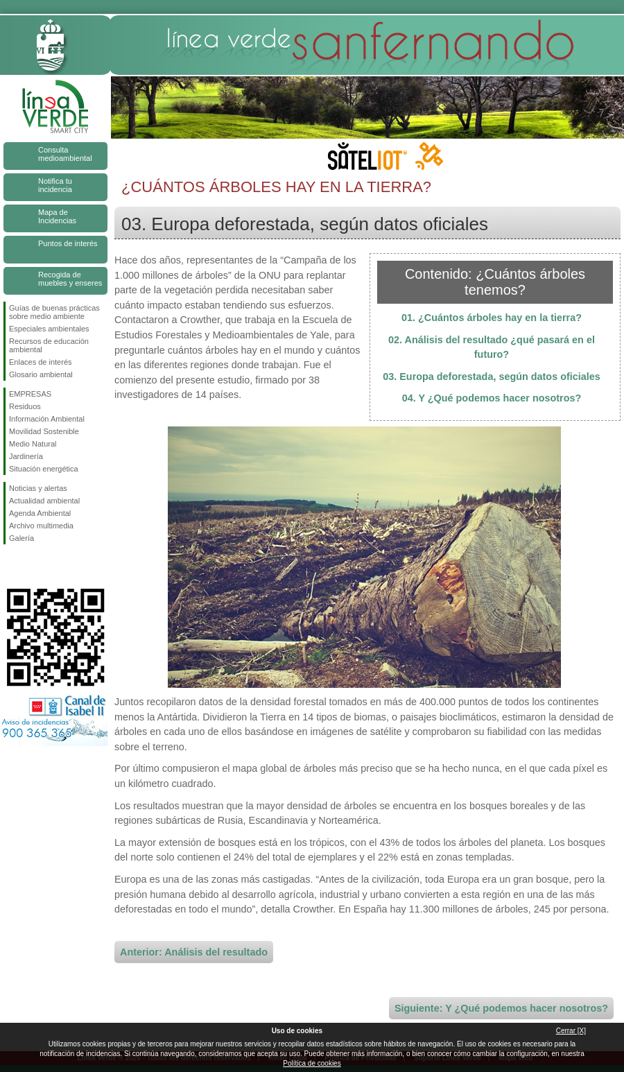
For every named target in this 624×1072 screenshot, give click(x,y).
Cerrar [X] (571, 1031)
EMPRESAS (30, 394)
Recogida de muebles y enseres (70, 278)
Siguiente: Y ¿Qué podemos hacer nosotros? (501, 1008)
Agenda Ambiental (40, 513)
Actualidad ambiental (44, 500)
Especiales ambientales (49, 329)
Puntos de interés (68, 243)
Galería (21, 538)
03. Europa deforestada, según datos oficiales (491, 376)
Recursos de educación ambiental (49, 345)
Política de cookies (311, 1063)
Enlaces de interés (40, 362)
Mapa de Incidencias (57, 216)
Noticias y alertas (38, 488)
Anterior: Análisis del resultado (194, 952)
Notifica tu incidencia (55, 185)
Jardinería (26, 456)
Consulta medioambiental (65, 154)
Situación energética (43, 469)
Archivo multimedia (41, 525)
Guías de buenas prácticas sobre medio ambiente (54, 312)
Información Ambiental (47, 419)
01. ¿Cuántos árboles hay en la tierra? (491, 317)
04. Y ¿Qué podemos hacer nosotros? (492, 398)
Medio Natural (32, 444)
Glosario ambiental (41, 374)
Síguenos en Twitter (34, 566)
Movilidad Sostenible (44, 431)
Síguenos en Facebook (11, 566)
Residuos (25, 406)
